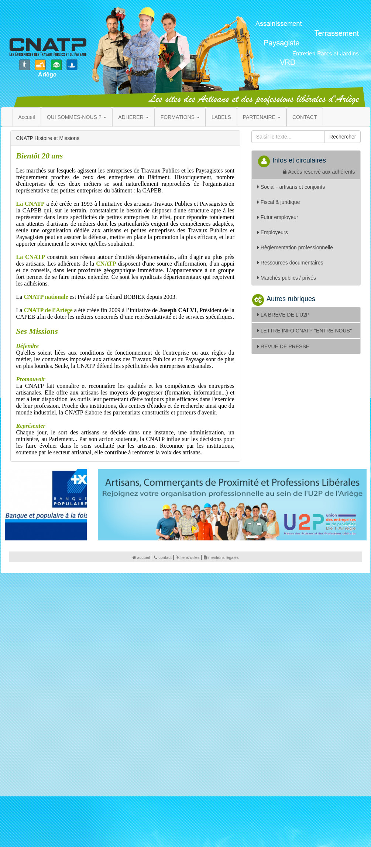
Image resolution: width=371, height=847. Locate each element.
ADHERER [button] (133, 117)
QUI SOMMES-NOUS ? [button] (77, 117)
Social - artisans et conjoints (291, 187)
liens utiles (187, 557)
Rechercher (342, 137)
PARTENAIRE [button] (262, 117)
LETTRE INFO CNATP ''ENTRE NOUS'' (304, 331)
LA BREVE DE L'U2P (283, 315)
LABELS (221, 117)
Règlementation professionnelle (295, 247)
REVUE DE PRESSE (283, 346)
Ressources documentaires (290, 263)
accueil (141, 557)
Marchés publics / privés (286, 278)
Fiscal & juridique (278, 202)
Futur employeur (277, 217)
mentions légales (221, 557)
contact (162, 557)
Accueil (26, 117)
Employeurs (272, 232)
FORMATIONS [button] (180, 117)
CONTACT (304, 117)
